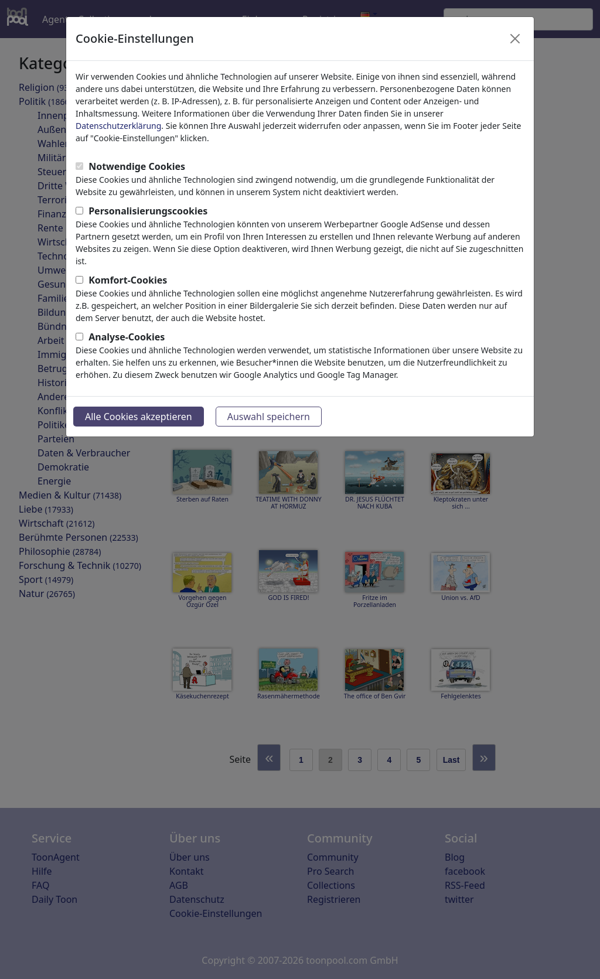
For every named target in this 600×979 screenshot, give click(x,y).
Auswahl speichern (268, 416)
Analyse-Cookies (126, 336)
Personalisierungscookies (147, 210)
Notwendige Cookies (136, 166)
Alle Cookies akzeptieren (138, 416)
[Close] (515, 38)
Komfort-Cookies (127, 280)
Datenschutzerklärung (118, 125)
